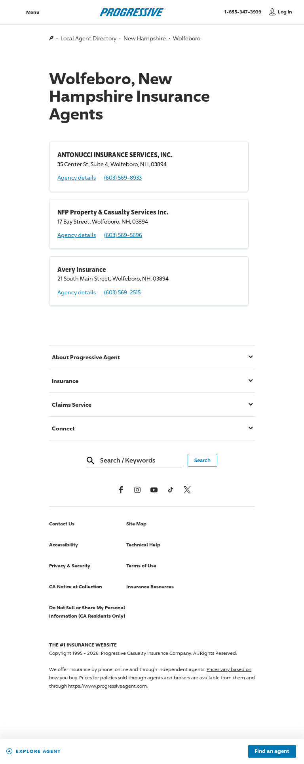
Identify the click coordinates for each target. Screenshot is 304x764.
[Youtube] (154, 490)
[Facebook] (121, 490)
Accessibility (63, 545)
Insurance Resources (150, 587)
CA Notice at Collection (75, 587)
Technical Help (143, 545)
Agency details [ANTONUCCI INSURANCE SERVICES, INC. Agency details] (76, 177)
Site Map (136, 524)
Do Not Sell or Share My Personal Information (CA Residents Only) (87, 612)
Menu (32, 12)
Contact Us (61, 524)
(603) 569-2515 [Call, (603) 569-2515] (122, 292)
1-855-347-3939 (244, 11)
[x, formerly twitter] (187, 490)
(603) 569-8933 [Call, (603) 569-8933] (123, 177)
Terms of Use (141, 566)
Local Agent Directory (88, 38)
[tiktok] (171, 490)
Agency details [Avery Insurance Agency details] (76, 292)
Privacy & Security (69, 566)
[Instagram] (137, 490)
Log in (285, 12)
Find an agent (272, 751)
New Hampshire (145, 38)
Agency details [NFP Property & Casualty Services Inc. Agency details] (76, 234)
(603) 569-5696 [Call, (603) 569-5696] (123, 234)
